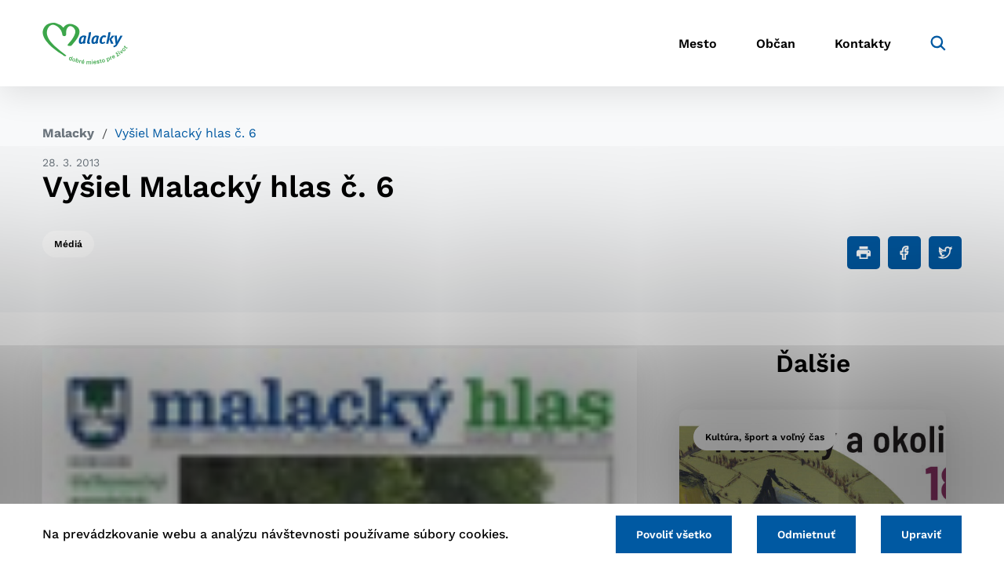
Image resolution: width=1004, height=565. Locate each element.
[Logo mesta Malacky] (85, 43)
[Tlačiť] (863, 252)
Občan (775, 43)
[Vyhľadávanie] (938, 43)
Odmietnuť (806, 534)
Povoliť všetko (673, 534)
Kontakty (863, 43)
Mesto (697, 43)
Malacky (68, 133)
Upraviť (921, 534)
